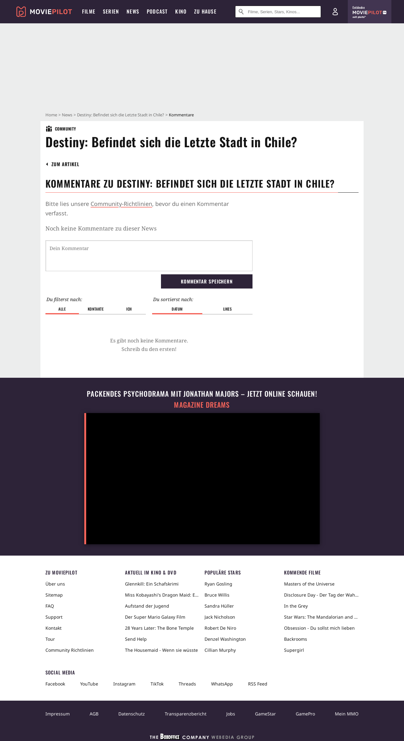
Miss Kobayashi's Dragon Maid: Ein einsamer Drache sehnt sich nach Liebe (162, 595)
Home (51, 115)
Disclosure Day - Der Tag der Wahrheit (321, 595)
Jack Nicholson (220, 617)
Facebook (55, 684)
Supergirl (294, 650)
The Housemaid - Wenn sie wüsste (161, 650)
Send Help (136, 639)
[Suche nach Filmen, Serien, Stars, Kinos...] (278, 12)
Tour (50, 639)
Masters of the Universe (309, 584)
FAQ (49, 606)
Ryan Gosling (218, 584)
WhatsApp (222, 684)
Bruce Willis (217, 595)
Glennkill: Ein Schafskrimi (152, 584)
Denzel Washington (225, 639)
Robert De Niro (220, 628)
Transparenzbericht (185, 714)
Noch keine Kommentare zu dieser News (101, 228)
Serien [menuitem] (111, 11)
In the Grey (296, 606)
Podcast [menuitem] (157, 11)
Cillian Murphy (220, 650)
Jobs (230, 714)
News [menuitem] (133, 11)
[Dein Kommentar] (148, 255)
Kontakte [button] (96, 309)
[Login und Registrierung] (335, 12)
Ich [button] (129, 309)
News (67, 115)
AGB (94, 714)
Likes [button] (227, 309)
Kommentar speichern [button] (207, 281)
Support (53, 617)
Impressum (57, 714)
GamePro (305, 714)
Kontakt (53, 628)
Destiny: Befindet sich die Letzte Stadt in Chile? (120, 115)
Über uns (55, 584)
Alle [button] (62, 309)
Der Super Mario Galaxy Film (155, 617)
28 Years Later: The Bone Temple (159, 628)
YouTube (89, 684)
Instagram (124, 684)
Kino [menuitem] (181, 11)
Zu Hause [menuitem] (205, 11)
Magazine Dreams (202, 404)
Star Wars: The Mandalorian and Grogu (321, 617)
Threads (187, 684)
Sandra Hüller (219, 606)
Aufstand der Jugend (147, 606)
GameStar (265, 714)
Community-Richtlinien (121, 203)
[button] (65, 164)
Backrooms (295, 639)
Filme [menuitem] (88, 11)
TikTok (157, 684)
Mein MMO (347, 714)
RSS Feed (257, 684)
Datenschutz (131, 714)
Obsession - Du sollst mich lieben (319, 628)
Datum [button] (177, 309)
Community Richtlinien (69, 650)
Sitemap (54, 595)
